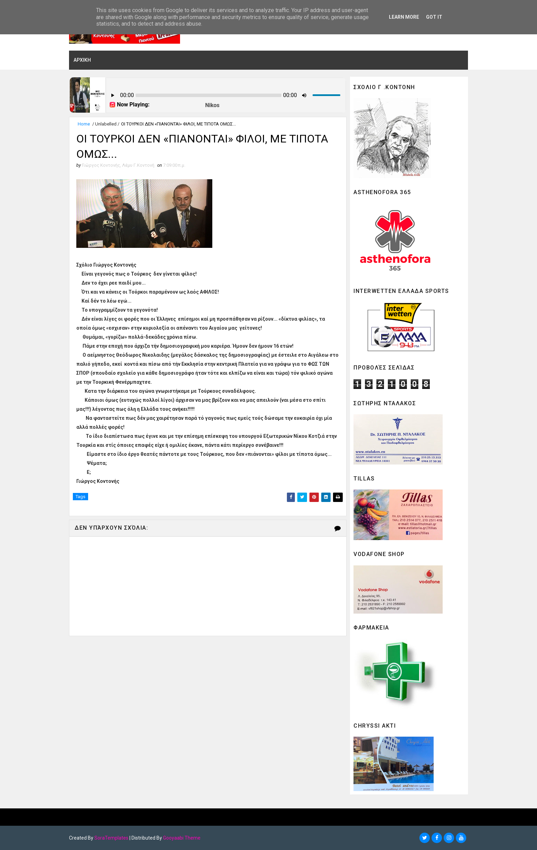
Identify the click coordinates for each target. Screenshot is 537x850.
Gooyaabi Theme (182, 838)
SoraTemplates (111, 838)
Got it (434, 17)
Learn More (404, 17)
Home (84, 124)
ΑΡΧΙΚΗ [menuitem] (82, 60)
